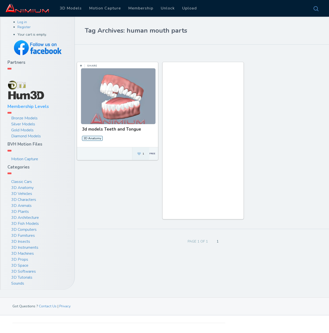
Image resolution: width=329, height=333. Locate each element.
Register (24, 27)
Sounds (17, 283)
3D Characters (23, 199)
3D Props (19, 259)
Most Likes (109, 52)
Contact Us (48, 306)
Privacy (65, 306)
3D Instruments (24, 247)
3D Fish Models (25, 223)
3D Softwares (23, 271)
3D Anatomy (22, 187)
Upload (189, 8)
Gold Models (22, 130)
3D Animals (21, 205)
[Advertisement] (203, 143)
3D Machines (22, 253)
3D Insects (20, 241)
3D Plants (20, 211)
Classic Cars (21, 181)
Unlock (168, 8)
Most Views (137, 52)
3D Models (71, 8)
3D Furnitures (23, 235)
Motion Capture (105, 8)
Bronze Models (24, 118)
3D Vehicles (21, 193)
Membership (140, 8)
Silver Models (23, 124)
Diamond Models (26, 136)
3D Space (19, 265)
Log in (22, 22)
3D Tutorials (21, 277)
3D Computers (24, 229)
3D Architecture (25, 217)
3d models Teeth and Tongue (111, 129)
